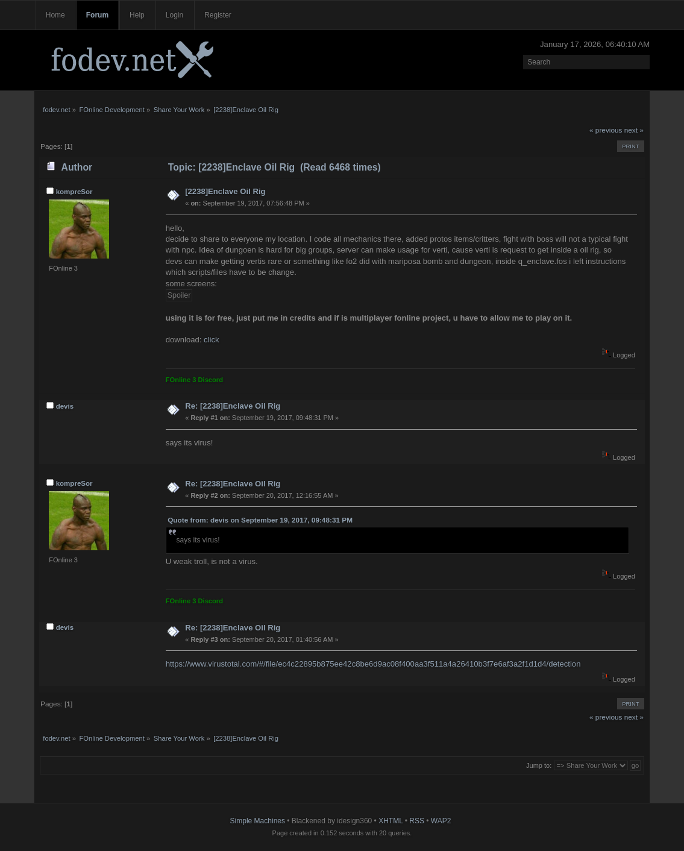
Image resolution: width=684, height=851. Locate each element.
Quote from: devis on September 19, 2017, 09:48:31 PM (260, 520)
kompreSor (74, 191)
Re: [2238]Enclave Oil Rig (232, 405)
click (211, 339)
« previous (605, 130)
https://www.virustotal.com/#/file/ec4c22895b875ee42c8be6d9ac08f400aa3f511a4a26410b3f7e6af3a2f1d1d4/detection (373, 663)
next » (634, 130)
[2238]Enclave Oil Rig (225, 191)
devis (65, 406)
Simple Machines (257, 821)
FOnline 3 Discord (194, 379)
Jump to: (538, 765)
